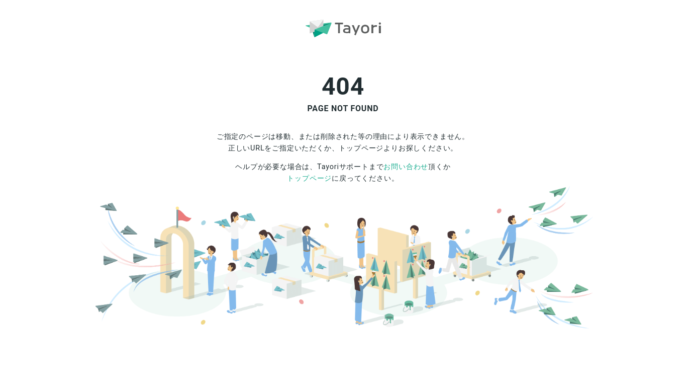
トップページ (309, 178)
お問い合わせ (405, 167)
